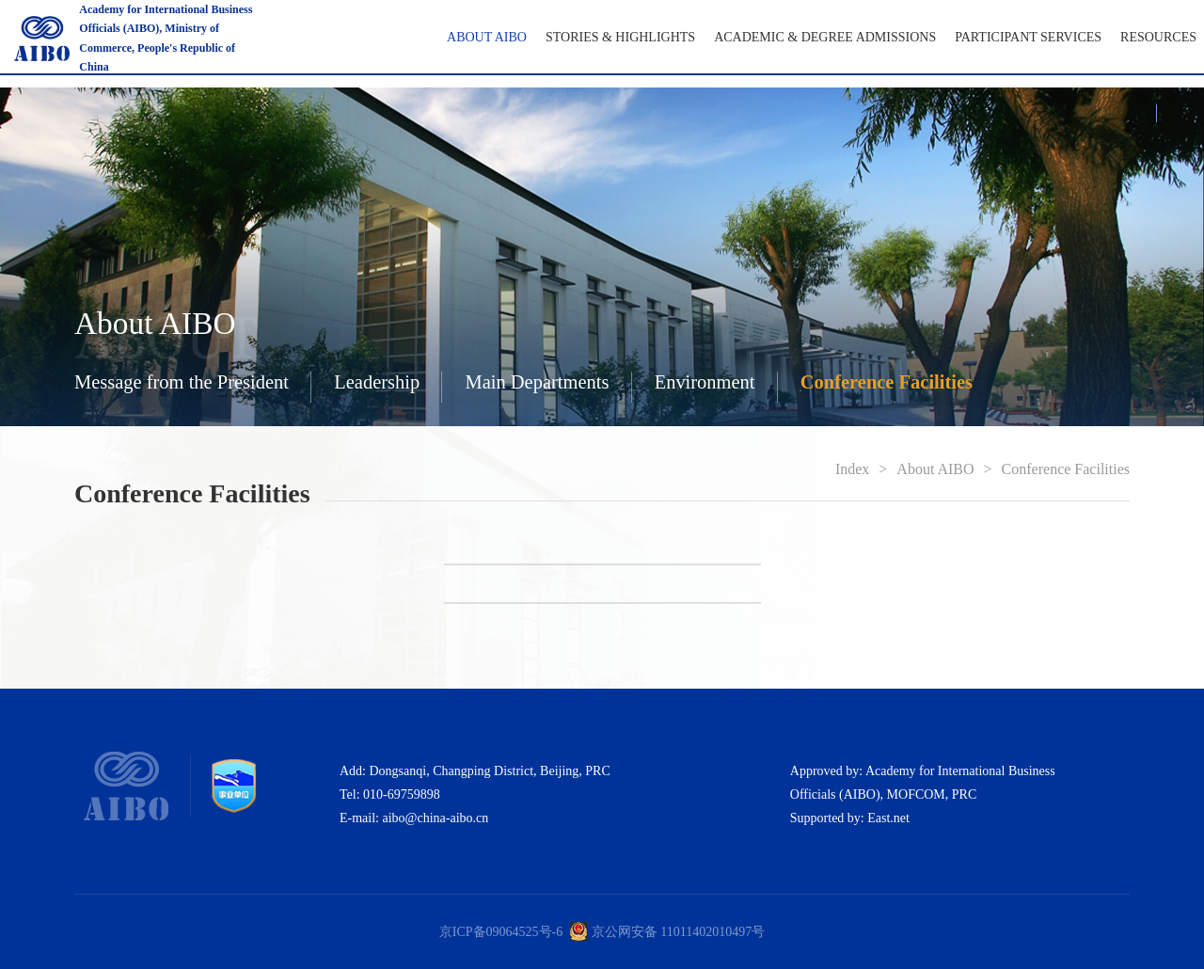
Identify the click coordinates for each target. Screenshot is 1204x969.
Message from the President (181, 382)
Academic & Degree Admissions (825, 37)
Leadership (377, 382)
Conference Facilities (886, 382)
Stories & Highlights (620, 37)
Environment (705, 382)
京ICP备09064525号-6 (500, 932)
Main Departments (537, 382)
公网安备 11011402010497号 (685, 932)
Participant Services (1028, 37)
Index (852, 469)
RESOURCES (1158, 37)
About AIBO (487, 37)
